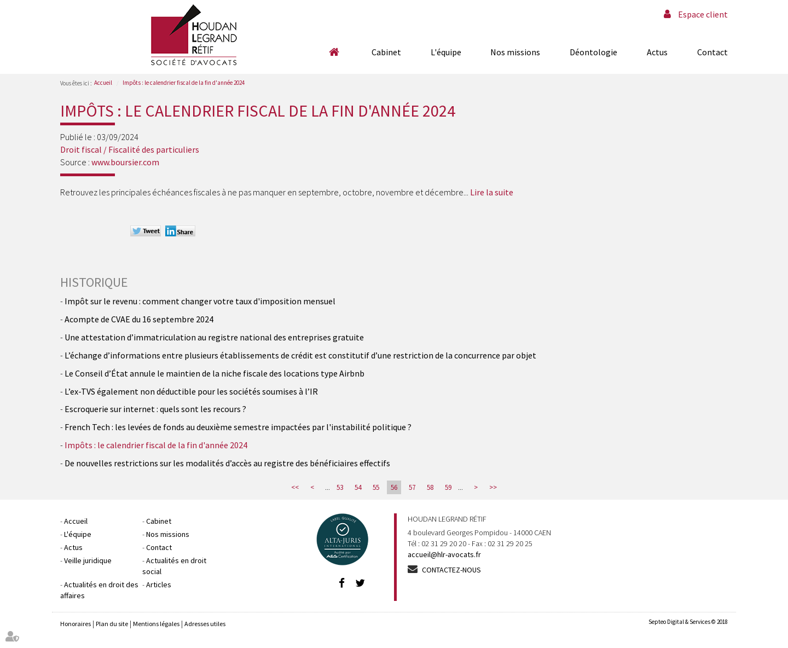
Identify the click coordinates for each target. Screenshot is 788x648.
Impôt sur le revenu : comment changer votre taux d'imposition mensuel (200, 301)
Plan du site (112, 624)
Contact (712, 52)
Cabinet (386, 52)
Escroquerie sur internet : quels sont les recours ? (155, 408)
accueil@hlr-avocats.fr (444, 554)
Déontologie (593, 52)
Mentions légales (156, 624)
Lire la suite (491, 192)
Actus (657, 52)
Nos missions (515, 52)
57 (412, 487)
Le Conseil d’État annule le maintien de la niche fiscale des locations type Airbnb (214, 373)
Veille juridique (88, 560)
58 (430, 487)
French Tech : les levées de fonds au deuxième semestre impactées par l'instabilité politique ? (238, 426)
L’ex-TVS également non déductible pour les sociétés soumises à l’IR (191, 391)
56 (394, 487)
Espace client (703, 14)
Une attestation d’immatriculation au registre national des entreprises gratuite (214, 337)
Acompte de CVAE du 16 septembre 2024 (139, 319)
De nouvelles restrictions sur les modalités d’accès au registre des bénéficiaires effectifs (227, 463)
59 (448, 487)
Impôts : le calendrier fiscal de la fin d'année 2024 (184, 82)
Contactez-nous (451, 570)
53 (340, 487)
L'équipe (446, 52)
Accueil (334, 52)
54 (358, 487)
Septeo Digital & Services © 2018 (688, 622)
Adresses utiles (204, 624)
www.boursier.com (125, 162)
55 (376, 487)
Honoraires (75, 624)
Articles (158, 584)
